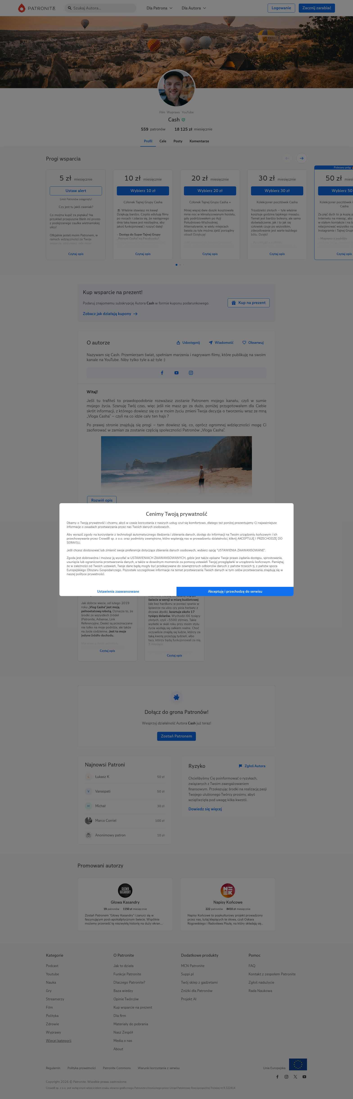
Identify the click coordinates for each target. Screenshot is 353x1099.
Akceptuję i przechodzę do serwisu (235, 591)
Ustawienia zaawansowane (118, 591)
